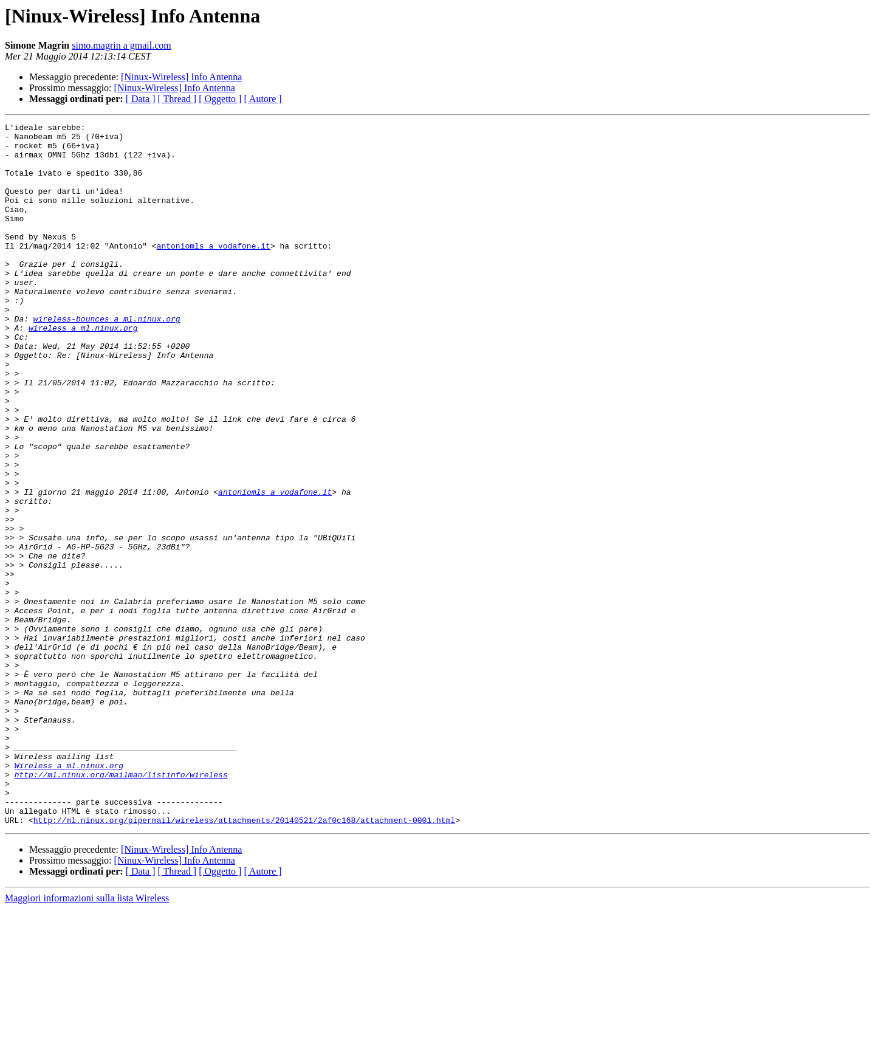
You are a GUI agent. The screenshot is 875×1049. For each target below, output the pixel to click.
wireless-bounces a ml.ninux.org (106, 358)
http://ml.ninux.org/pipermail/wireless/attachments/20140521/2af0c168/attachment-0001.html (244, 960)
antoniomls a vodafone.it (213, 271)
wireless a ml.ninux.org (83, 369)
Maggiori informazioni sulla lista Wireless (87, 1038)
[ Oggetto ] (220, 99)
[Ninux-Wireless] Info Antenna (181, 77)
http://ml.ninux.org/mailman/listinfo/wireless (121, 905)
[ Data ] (141, 99)
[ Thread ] (177, 99)
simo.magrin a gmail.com (121, 45)
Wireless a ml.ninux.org (69, 894)
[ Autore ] (262, 99)
